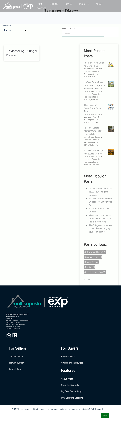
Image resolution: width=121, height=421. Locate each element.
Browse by (6, 25)
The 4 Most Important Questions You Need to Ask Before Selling (100, 218)
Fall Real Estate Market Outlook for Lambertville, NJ (100, 201)
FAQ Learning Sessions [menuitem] (72, 397)
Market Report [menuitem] (16, 369)
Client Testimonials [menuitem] (70, 384)
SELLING (54, 3)
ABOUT (99, 3)
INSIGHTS (84, 3)
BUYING (68, 3)
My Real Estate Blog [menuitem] (71, 391)
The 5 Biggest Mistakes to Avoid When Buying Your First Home (100, 228)
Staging (89, 267)
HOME (40, 3)
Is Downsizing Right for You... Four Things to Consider (100, 191)
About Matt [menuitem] (67, 378)
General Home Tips (94, 272)
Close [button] (105, 415)
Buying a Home (93, 256)
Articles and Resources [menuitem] (72, 362)
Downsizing (91, 262)
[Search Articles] (83, 34)
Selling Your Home (94, 251)
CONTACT (41, 8)
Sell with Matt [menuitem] (16, 356)
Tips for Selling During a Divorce (21, 53)
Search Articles (68, 28)
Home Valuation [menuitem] (16, 362)
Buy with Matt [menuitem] (68, 356)
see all (87, 279)
